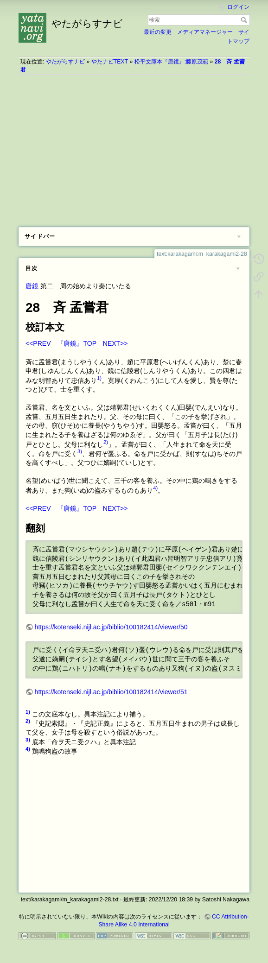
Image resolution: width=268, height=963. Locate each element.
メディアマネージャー (205, 32)
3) (79, 451)
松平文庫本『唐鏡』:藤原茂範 (171, 61)
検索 (245, 20)
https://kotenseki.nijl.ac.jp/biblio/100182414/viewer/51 (111, 692)
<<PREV (38, 343)
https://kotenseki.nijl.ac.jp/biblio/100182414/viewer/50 (111, 627)
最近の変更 (158, 32)
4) (155, 488)
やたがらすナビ (65, 61)
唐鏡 (32, 286)
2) (105, 442)
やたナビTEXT (109, 61)
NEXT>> (115, 343)
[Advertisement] (134, 148)
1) (99, 378)
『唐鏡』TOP (76, 343)
